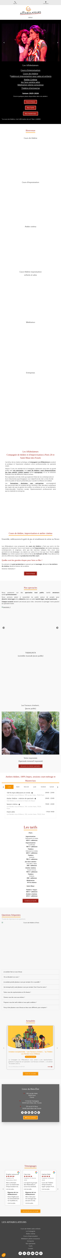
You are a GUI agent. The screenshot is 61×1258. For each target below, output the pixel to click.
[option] (30, 42)
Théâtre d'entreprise (30, 88)
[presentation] (9, 801)
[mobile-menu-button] (30, 18)
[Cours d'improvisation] (30, 296)
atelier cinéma (23, 472)
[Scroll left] (3, 801)
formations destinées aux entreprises (27, 483)
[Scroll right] (58, 801)
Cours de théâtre (30, 73)
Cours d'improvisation (30, 70)
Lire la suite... (10, 1203)
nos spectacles (18, 470)
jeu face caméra (11, 472)
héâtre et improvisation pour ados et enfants (31, 76)
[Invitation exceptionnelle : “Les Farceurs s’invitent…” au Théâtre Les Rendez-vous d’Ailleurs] (30, 1052)
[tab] (9, 801)
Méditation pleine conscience (31, 84)
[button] (30, 159)
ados (30, 82)
